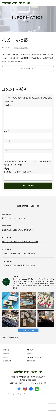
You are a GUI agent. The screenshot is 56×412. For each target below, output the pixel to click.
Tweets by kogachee (11, 341)
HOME (6, 354)
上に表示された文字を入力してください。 (18, 176)
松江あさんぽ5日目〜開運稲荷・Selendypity (18, 269)
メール (7, 145)
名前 (6, 134)
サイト (6, 155)
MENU (6, 357)
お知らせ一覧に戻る (28, 68)
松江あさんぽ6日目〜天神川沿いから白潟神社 (19, 257)
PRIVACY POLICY (34, 361)
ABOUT (30, 354)
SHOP (5, 361)
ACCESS (30, 357)
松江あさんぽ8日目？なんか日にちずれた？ (17, 233)
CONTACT (31, 364)
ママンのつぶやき (20, 47)
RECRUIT (7, 364)
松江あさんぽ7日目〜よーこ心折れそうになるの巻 (20, 245)
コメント (8, 105)
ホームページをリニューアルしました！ (15, 222)
